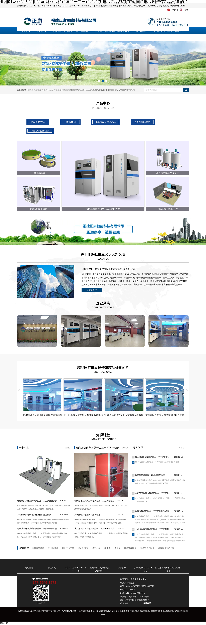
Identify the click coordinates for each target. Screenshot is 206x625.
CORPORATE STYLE (103, 305)
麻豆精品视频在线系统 (106, 122)
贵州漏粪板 (53, 548)
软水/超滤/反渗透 (142, 122)
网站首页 (25, 30)
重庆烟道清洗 (38, 548)
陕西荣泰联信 (130, 548)
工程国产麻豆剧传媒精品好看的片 (112, 30)
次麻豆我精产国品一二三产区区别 (70, 30)
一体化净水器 (70, 122)
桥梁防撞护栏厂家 (166, 548)
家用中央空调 (68, 548)
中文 (174, 10)
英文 (186, 10)
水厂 (125, 90)
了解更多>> (92, 290)
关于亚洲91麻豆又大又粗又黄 (168, 30)
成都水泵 (96, 548)
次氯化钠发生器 (38, 122)
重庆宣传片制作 (147, 548)
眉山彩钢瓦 (83, 548)
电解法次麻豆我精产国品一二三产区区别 (80, 90)
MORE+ (68, 448)
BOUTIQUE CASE (103, 369)
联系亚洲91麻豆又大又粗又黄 (36, 38)
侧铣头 (117, 548)
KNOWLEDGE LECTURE (103, 436)
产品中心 (41, 30)
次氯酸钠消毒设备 (107, 90)
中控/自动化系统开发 (40, 131)
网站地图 (4, 623)
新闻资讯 (140, 30)
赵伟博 (107, 548)
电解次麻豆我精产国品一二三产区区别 (44, 90)
